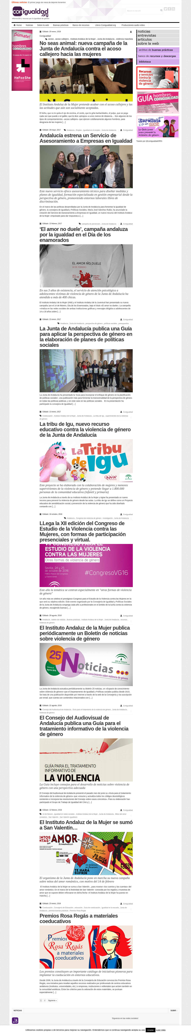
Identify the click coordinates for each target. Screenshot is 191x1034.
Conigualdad (45, 36)
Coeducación (47, 416)
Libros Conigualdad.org (105, 25)
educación (79, 908)
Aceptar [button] (150, 1030)
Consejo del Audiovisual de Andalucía (56, 710)
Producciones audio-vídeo (133, 25)
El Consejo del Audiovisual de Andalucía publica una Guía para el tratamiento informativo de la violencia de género (84, 726)
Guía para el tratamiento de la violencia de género (92, 710)
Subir (173, 1011)
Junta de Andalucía (105, 39)
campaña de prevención (91, 224)
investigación (108, 518)
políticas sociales (110, 323)
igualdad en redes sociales (64, 814)
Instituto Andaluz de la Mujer (83, 39)
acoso (51, 39)
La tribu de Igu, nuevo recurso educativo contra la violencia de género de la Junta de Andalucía (85, 429)
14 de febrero (47, 814)
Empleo (79, 130)
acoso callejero (62, 39)
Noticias (29, 25)
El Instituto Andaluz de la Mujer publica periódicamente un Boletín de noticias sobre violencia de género (85, 633)
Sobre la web (43, 25)
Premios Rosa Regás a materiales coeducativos (79, 918)
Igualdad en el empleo (91, 130)
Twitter (165, 8)
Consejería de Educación (63, 908)
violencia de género (47, 623)
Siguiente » (52, 1001)
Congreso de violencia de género (88, 518)
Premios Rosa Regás (78, 911)
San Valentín (53, 817)
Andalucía (70, 130)
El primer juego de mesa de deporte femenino (47, 2)
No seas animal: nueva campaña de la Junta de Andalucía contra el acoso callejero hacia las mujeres (83, 48)
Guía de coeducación (92, 908)
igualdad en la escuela (110, 908)
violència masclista (124, 39)
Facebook (169, 8)
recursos (124, 620)
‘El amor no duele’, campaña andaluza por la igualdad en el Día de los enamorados (84, 234)
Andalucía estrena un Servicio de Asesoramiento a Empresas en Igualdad (86, 138)
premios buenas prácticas (58, 911)
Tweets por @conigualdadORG (149, 141)
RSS (173, 8)
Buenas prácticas (60, 25)
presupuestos (123, 323)
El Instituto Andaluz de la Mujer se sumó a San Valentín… (86, 825)
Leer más (161, 1030)
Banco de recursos (81, 25)
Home (18, 25)
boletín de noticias (58, 620)
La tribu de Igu (98, 416)
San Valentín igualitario (68, 817)
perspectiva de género (94, 323)
